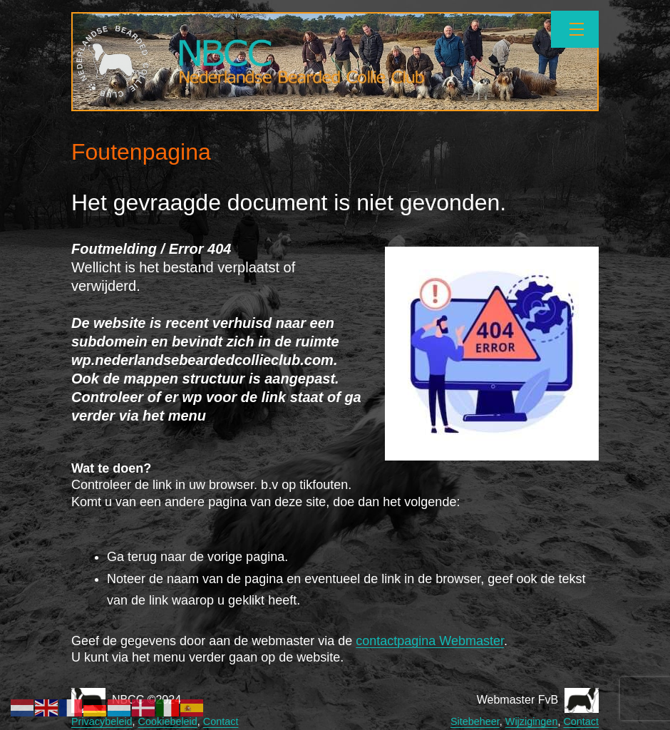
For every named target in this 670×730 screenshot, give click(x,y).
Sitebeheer (475, 721)
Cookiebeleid (167, 721)
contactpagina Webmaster (430, 641)
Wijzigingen (531, 721)
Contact (221, 721)
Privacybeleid (102, 721)
